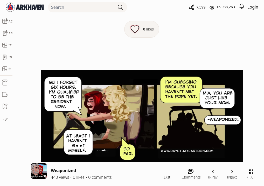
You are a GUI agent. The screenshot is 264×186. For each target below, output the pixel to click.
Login (252, 7)
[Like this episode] (141, 29)
